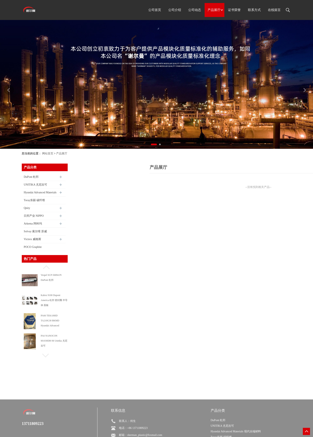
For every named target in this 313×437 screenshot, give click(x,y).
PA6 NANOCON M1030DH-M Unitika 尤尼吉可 (54, 340)
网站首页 (47, 153)
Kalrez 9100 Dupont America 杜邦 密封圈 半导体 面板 (54, 300)
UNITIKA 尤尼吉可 (35, 184)
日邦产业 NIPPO (34, 215)
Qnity (27, 208)
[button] (45, 267)
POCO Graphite (33, 246)
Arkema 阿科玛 (33, 223)
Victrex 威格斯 (32, 239)
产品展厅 (61, 153)
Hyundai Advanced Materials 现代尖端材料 (40, 194)
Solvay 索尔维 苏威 (35, 231)
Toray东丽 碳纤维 (34, 200)
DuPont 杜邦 (31, 176)
